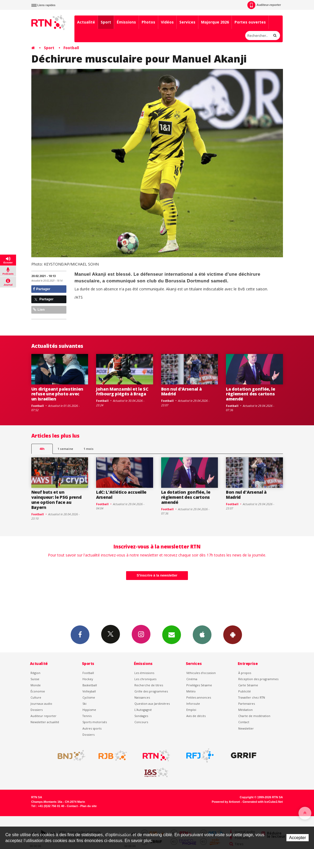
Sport (106, 22)
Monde (36, 685)
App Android (232, 634)
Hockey (87, 679)
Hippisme (89, 709)
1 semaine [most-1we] (65, 449)
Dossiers (37, 709)
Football (71, 47)
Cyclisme (88, 697)
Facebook (80, 634)
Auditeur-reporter (264, 5)
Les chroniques (145, 679)
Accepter (297, 837)
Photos (148, 22)
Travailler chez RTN (251, 697)
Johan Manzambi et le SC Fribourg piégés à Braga (122, 391)
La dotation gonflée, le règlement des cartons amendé (250, 394)
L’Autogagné (143, 709)
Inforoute (193, 703)
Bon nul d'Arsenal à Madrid (181, 391)
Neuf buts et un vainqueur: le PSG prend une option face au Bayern (56, 499)
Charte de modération (254, 716)
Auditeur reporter (43, 716)
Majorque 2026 (215, 22)
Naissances (142, 697)
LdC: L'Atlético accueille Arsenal (121, 494)
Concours (141, 722)
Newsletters (171, 634)
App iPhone (202, 634)
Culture (36, 697)
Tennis (87, 716)
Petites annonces (198, 697)
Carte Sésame (248, 685)
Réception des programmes (258, 679)
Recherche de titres (148, 685)
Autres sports (91, 728)
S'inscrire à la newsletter (157, 575)
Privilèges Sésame (199, 685)
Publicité (244, 691)
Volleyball (89, 691)
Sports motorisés (94, 722)
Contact (243, 722)
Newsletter (246, 728)
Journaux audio (41, 703)
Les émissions (144, 673)
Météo (191, 691)
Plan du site (88, 806)
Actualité (86, 22)
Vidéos (167, 22)
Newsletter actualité (45, 722)
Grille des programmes (151, 691)
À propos (244, 673)
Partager (41, 289)
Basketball (89, 685)
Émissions (126, 22)
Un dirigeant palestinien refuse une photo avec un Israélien (57, 394)
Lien (39, 309)
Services (187, 22)
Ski (84, 703)
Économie (38, 691)
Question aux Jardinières (152, 703)
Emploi (191, 709)
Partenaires (246, 703)
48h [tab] (41, 449)
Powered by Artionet (226, 801)
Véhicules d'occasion (201, 673)
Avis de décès (196, 716)
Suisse (35, 679)
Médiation (245, 709)
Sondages (141, 716)
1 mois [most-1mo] (88, 449)
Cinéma (191, 679)
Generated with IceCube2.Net (263, 801)
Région (35, 673)
